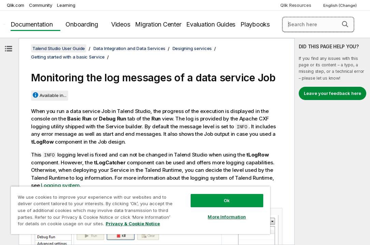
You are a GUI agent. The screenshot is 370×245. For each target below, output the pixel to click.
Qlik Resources (295, 5)
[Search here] (318, 24)
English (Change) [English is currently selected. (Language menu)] (340, 5)
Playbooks (255, 24)
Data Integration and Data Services (129, 48)
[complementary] (332, 141)
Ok (189, 188)
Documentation (32, 24)
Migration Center (158, 24)
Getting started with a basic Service (68, 57)
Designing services (192, 48)
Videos (120, 24)
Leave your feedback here (332, 93)
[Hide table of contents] (8, 49)
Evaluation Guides (210, 24)
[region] (118, 204)
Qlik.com (15, 5)
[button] (345, 24)
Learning (66, 5)
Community (41, 5)
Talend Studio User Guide (58, 48)
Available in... (53, 95)
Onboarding (81, 24)
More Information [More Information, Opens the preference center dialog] (189, 205)
